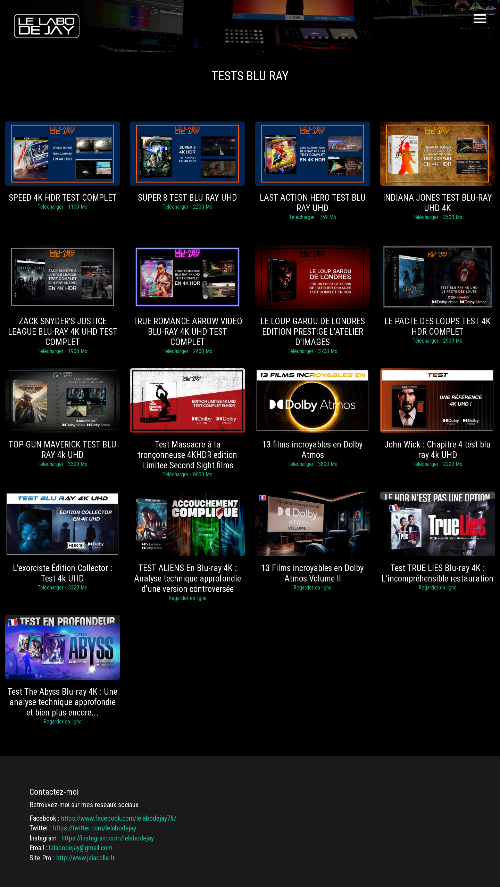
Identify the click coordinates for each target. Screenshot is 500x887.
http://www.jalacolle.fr (85, 858)
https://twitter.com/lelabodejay (94, 828)
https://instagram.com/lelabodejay (107, 838)
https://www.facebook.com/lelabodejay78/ (118, 818)
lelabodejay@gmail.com (80, 848)
